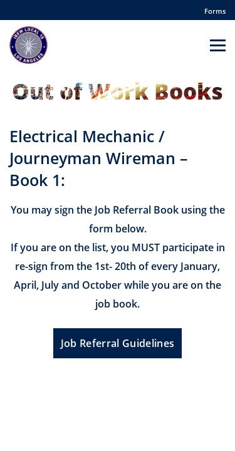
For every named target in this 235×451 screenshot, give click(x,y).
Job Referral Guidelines (117, 343)
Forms (215, 11)
